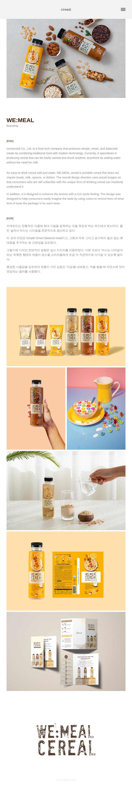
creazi (66, 9)
